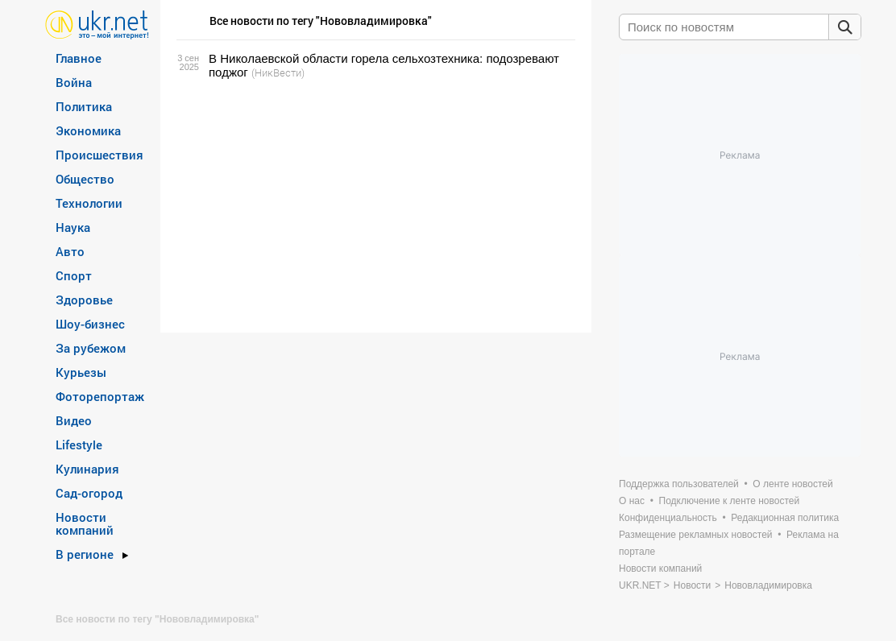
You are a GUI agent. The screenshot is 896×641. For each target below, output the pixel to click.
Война (74, 82)
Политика (84, 106)
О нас (632, 501)
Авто (70, 251)
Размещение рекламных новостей (696, 534)
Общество (85, 178)
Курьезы (81, 372)
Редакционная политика (785, 517)
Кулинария (87, 468)
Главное (79, 58)
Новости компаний (85, 523)
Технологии (89, 202)
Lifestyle (79, 444)
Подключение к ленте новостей (729, 501)
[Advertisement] (373, 206)
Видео (74, 420)
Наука (73, 227)
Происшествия (99, 154)
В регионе (85, 554)
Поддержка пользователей (679, 484)
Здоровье (84, 299)
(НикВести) (278, 72)
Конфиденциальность (668, 517)
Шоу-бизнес (90, 323)
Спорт (74, 275)
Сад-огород (89, 492)
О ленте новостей (792, 484)
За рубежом (91, 347)
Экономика (88, 130)
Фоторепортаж (100, 396)
